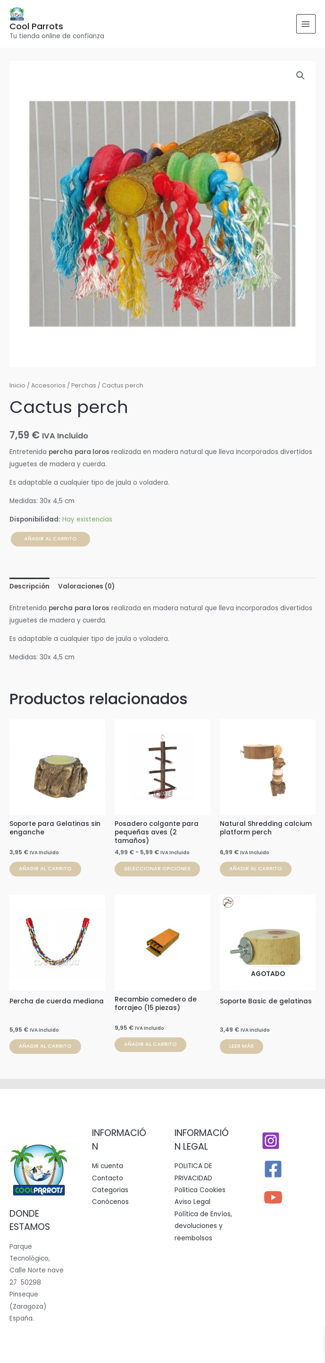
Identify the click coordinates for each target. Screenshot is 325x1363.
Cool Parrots (36, 26)
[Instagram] (271, 1141)
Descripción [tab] (29, 586)
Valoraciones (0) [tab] (86, 586)
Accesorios (48, 385)
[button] (300, 75)
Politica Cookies (200, 1190)
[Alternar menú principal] (306, 24)
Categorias (110, 1190)
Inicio (17, 385)
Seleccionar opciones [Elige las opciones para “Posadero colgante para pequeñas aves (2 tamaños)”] (157, 868)
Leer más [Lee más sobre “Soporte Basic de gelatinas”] (241, 1046)
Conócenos (110, 1201)
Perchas (83, 385)
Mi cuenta (107, 1165)
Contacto (107, 1178)
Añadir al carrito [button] (45, 868)
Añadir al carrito (50, 538)
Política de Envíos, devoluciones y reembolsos (203, 1226)
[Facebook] (273, 1169)
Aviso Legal (192, 1201)
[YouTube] (273, 1197)
